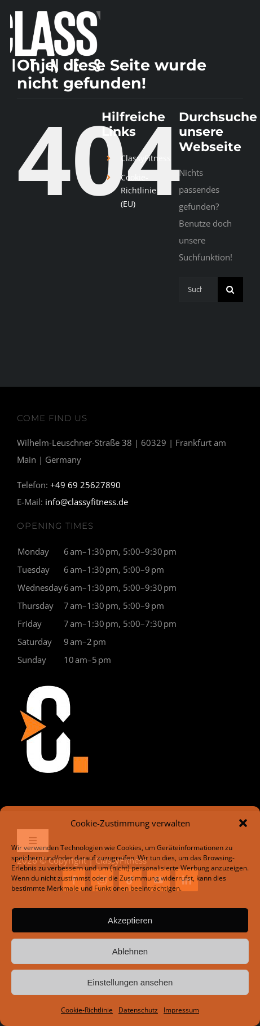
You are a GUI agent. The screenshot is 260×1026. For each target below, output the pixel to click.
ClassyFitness (146, 158)
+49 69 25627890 (85, 484)
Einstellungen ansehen (130, 982)
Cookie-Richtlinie (87, 1010)
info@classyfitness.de (86, 501)
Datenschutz (138, 1010)
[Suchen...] (198, 289)
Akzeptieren (130, 920)
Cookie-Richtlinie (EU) (138, 191)
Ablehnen (130, 951)
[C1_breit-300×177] (55, 683)
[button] (243, 823)
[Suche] (230, 289)
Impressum (181, 1010)
